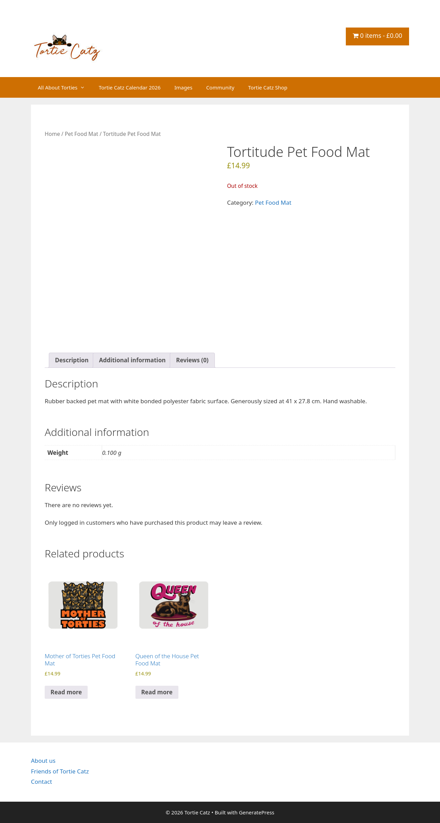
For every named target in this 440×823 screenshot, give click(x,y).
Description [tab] (71, 360)
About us (43, 761)
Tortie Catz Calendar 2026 (130, 87)
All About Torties (65, 87)
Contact (41, 781)
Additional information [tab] (132, 360)
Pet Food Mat (81, 134)
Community (220, 87)
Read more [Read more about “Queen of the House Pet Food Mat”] (157, 692)
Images (183, 87)
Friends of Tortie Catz (60, 771)
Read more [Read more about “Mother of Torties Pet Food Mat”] (66, 692)
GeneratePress (256, 812)
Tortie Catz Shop (267, 87)
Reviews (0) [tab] (192, 360)
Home (52, 134)
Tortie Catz (72, 22)
